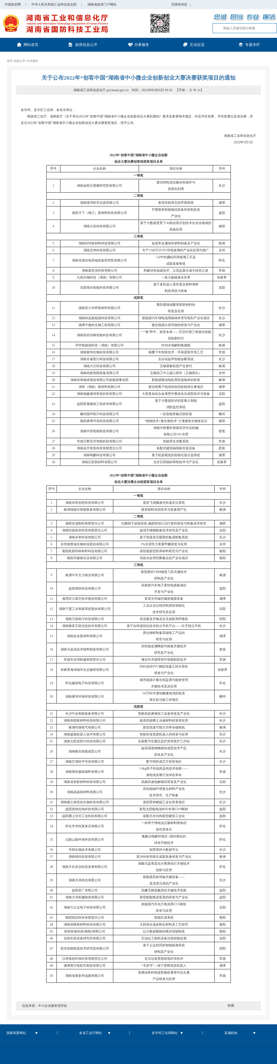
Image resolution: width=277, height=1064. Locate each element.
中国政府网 (13, 4)
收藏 (231, 1005)
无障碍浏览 (181, 4)
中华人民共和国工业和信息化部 (54, 4)
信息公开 (19, 61)
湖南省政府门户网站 (102, 4)
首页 (9, 61)
